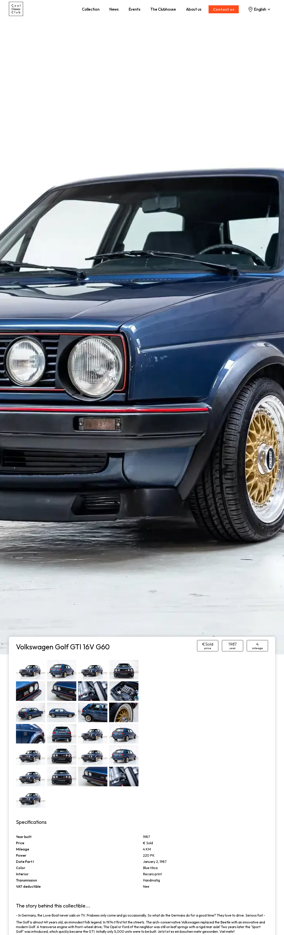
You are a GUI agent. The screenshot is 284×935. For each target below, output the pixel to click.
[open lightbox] (30, 670)
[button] (259, 9)
